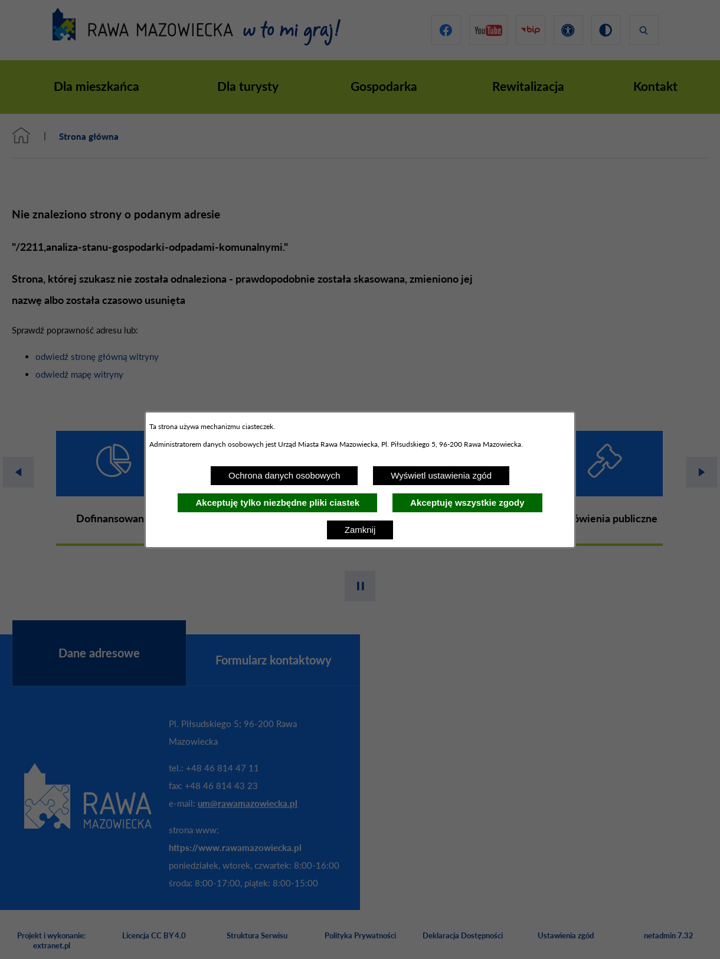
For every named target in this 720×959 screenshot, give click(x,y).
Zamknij (360, 530)
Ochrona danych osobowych (284, 475)
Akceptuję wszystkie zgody (467, 502)
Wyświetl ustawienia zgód (441, 475)
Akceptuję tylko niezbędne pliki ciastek (277, 502)
